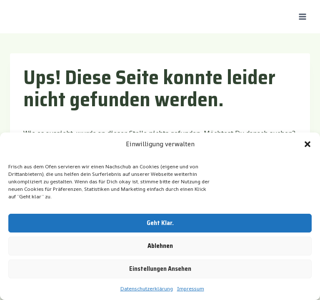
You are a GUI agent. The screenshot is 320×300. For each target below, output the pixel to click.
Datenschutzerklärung (146, 288)
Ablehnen (160, 246)
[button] (307, 144)
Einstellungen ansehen (160, 269)
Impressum (190, 288)
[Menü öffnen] (302, 16)
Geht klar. (160, 223)
